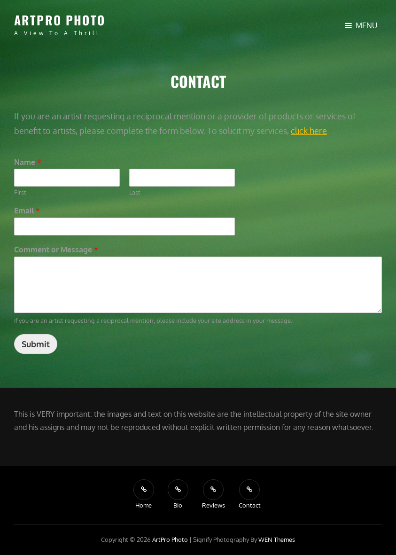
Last (134, 192)
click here (309, 130)
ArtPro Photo (59, 20)
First (20, 192)
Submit (36, 344)
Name (27, 162)
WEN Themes (276, 539)
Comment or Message (56, 249)
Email (27, 210)
